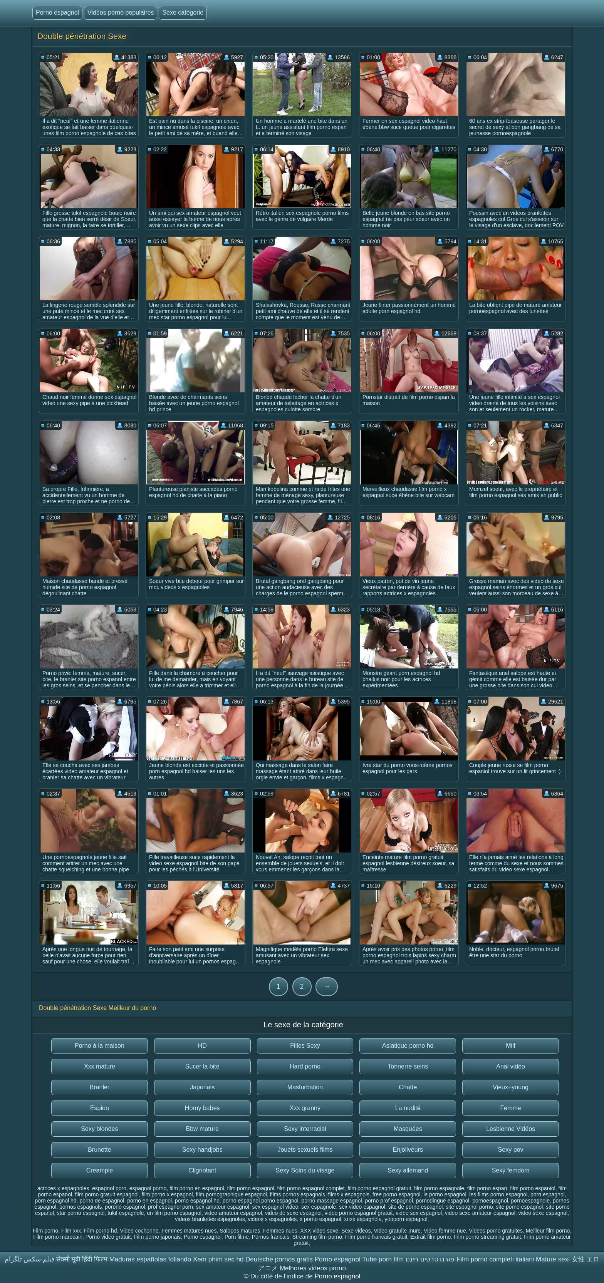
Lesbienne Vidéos (510, 1129)
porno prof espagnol (389, 1201)
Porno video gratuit (108, 1237)
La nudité (408, 1108)
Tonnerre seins (408, 1066)
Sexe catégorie (182, 12)
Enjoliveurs (408, 1149)
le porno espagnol (444, 1194)
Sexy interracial (305, 1129)
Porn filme (237, 1237)
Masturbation (305, 1087)
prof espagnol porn (170, 1207)
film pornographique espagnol (231, 1194)
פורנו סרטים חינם (430, 1259)
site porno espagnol (519, 1207)
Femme (510, 1108)
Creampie (99, 1170)
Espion (99, 1108)
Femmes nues (280, 1231)
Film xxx (71, 1231)
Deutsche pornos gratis (279, 1259)
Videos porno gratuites (496, 1231)
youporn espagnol (405, 1219)
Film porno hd (100, 1231)
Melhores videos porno (313, 1268)
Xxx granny (305, 1108)
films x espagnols (348, 1194)
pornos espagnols (80, 1207)
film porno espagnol (250, 1188)
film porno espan (487, 1188)
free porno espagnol (396, 1194)
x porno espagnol (320, 1219)
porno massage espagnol (331, 1201)
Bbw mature (202, 1129)
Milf (510, 1045)
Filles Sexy (305, 1045)
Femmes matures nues (188, 1231)
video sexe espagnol (543, 1213)
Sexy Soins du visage (305, 1170)
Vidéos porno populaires (120, 12)
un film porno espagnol (174, 1213)
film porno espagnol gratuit (379, 1188)
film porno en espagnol (196, 1188)
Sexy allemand (408, 1170)
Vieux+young (510, 1087)
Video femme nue (445, 1231)
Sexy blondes (99, 1129)
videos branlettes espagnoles (210, 1219)
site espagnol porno (469, 1207)
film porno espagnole (439, 1188)
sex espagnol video (275, 1207)
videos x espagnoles (272, 1219)
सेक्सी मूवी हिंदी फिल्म (81, 1259)
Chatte (408, 1087)
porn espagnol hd (55, 1201)
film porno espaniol (532, 1188)
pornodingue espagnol (443, 1201)
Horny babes (202, 1108)
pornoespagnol (490, 1201)
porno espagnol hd (197, 1201)
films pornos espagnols (297, 1194)
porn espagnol (547, 1194)
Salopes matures (240, 1231)
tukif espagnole (125, 1213)
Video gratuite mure (397, 1231)
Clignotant (202, 1170)
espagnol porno (148, 1188)
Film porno (45, 1231)
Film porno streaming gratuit (487, 1237)
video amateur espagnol (233, 1213)
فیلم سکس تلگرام (29, 1259)
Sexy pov (510, 1149)
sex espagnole (318, 1207)
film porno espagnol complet (310, 1188)
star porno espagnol (81, 1213)
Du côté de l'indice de (282, 1276)
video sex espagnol (419, 1213)
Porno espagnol (57, 12)
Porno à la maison (99, 1045)
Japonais (202, 1087)
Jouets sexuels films (304, 1149)
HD (202, 1045)
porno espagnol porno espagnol (261, 1201)
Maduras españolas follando (150, 1259)
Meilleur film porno (548, 1231)
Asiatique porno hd (407, 1045)
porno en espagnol (149, 1201)
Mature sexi (553, 1259)
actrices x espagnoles (63, 1188)
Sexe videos (356, 1231)
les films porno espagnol (498, 1194)
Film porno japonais (157, 1237)
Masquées (408, 1129)
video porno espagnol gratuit (359, 1213)
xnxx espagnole (362, 1219)
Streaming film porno (317, 1237)
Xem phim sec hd (218, 1259)
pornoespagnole (530, 1201)
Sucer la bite (202, 1066)
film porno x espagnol (167, 1194)
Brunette (99, 1149)
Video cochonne (139, 1231)
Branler (100, 1087)
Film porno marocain (57, 1237)
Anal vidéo (510, 1066)
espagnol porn (109, 1188)
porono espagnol (125, 1207)
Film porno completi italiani (495, 1259)
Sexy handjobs (202, 1149)
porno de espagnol (101, 1201)
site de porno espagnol (415, 1207)
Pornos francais (270, 1237)
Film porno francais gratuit (376, 1237)
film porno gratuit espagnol (107, 1194)
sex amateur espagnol (222, 1207)
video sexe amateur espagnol (480, 1213)
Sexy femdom (511, 1170)
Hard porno (305, 1066)
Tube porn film (383, 1259)
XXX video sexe (319, 1231)
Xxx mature (99, 1066)
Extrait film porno (430, 1237)
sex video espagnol (362, 1207)
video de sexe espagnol (293, 1213)
